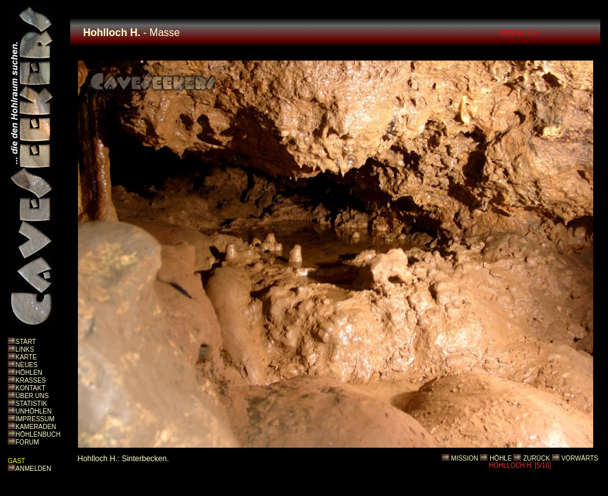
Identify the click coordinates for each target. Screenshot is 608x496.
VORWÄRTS (579, 458)
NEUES (26, 364)
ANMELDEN (33, 468)
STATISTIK (31, 403)
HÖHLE (500, 458)
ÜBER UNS (32, 395)
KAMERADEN (35, 426)
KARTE (26, 357)
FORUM (27, 442)
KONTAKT (30, 388)
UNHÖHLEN (33, 411)
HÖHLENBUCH (38, 434)
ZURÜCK (536, 458)
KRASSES (30, 380)
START (25, 341)
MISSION (464, 458)
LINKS (24, 349)
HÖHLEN (29, 372)
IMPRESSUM (35, 419)
